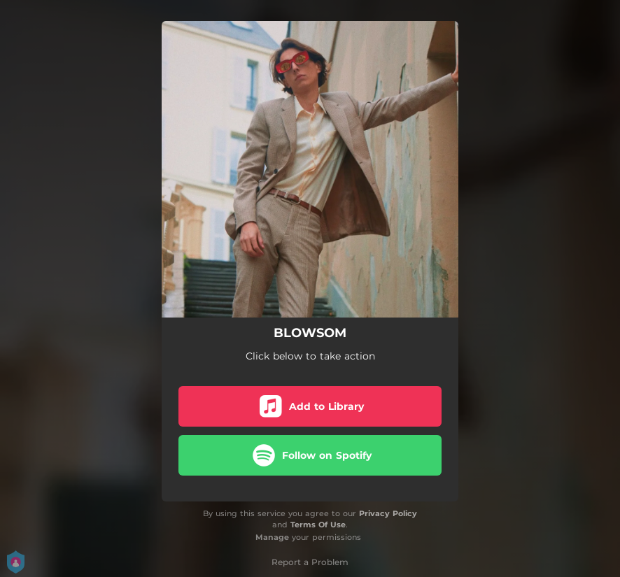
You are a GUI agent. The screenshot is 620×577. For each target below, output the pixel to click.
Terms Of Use (318, 524)
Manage (272, 537)
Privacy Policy (388, 513)
